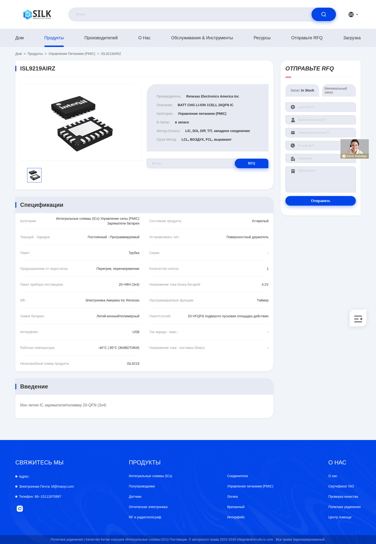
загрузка (352, 37)
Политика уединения (344, 507)
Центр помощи (339, 517)
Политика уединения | (68, 539)
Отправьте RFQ (307, 37)
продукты (54, 37)
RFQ (251, 163)
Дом (19, 37)
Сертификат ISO (341, 486)
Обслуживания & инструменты (202, 37)
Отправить (320, 201)
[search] (323, 14)
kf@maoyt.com (46, 486)
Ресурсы (262, 37)
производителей (101, 37)
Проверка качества (343, 496)
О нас (144, 37)
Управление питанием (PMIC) (71, 54)
